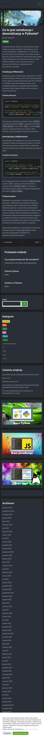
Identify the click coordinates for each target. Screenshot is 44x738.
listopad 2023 (6, 549)
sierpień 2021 (6, 640)
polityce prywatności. (31, 729)
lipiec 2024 (6, 521)
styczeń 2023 (6, 583)
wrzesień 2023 (7, 555)
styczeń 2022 (6, 623)
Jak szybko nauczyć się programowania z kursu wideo (20, 375)
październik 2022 (8, 593)
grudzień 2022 (7, 586)
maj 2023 (5, 569)
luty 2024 (5, 538)
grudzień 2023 (7, 545)
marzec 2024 (6, 535)
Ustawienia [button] (7, 733)
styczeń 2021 (6, 664)
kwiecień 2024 (7, 532)
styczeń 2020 (6, 698)
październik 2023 (8, 552)
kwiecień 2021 (7, 654)
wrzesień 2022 (7, 596)
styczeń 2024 (6, 542)
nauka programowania (29, 263)
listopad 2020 (6, 671)
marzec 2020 (6, 691)
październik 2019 (8, 705)
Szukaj (4, 299)
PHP (4, 351)
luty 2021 (5, 661)
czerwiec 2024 (7, 525)
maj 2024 (5, 528)
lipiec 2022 (6, 603)
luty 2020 (5, 695)
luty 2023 (5, 579)
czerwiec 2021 (7, 647)
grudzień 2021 (7, 627)
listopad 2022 (6, 589)
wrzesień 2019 (7, 708)
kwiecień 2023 (7, 572)
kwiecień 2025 (7, 508)
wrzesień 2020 (7, 674)
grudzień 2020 (7, 668)
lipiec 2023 (6, 562)
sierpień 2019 (6, 712)
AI (3, 347)
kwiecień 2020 (7, 688)
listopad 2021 (6, 630)
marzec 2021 (6, 657)
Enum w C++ (6, 378)
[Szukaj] (24, 304)
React (4, 328)
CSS (16, 263)
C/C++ (5, 358)
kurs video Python (24, 230)
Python (5, 42)
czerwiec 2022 (7, 606)
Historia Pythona (12, 271)
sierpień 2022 (6, 600)
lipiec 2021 (6, 644)
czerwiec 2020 (7, 681)
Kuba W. (6, 4)
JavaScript (8, 263)
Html (13, 263)
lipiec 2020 (6, 678)
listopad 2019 (6, 702)
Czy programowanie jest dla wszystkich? (22, 259)
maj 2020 (5, 685)
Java (4, 355)
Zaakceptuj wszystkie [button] (20, 733)
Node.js (5, 340)
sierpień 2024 (6, 518)
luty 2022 (5, 620)
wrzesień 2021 (7, 637)
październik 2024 (8, 511)
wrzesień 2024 (7, 515)
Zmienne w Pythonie (13, 283)
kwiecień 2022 (7, 613)
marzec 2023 (6, 576)
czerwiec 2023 (7, 566)
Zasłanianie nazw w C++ (10, 381)
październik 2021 (8, 634)
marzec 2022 (6, 617)
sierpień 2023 (6, 559)
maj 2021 (5, 651)
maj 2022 (5, 610)
